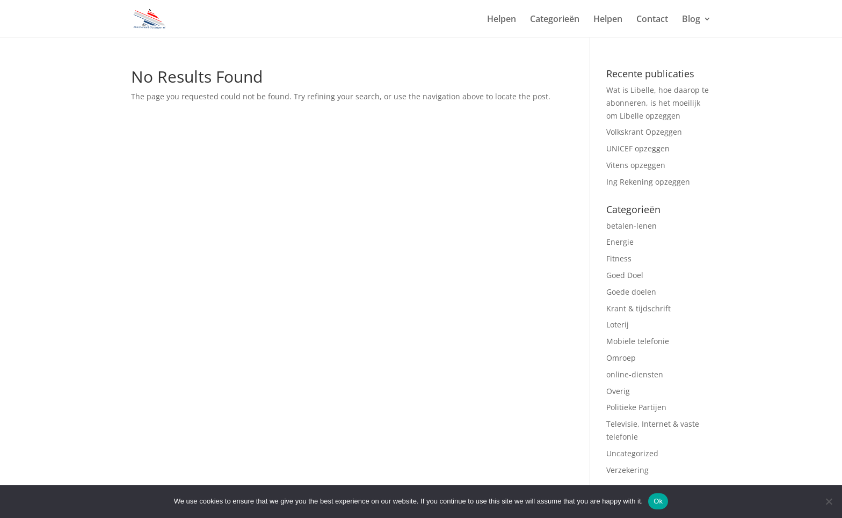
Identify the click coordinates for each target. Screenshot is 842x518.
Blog (691, 20)
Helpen (501, 20)
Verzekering (628, 470)
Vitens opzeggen (635, 165)
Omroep (622, 358)
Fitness (620, 258)
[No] (828, 501)
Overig (619, 391)
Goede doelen (631, 292)
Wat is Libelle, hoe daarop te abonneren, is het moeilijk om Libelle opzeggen (657, 103)
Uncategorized (632, 453)
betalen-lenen (631, 226)
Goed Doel (624, 275)
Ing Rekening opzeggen (648, 182)
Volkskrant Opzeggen (644, 132)
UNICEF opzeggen (638, 148)
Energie (620, 242)
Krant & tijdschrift (638, 308)
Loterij (618, 324)
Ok (658, 501)
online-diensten (634, 374)
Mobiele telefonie (637, 341)
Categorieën (554, 20)
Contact (652, 20)
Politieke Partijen (636, 407)
